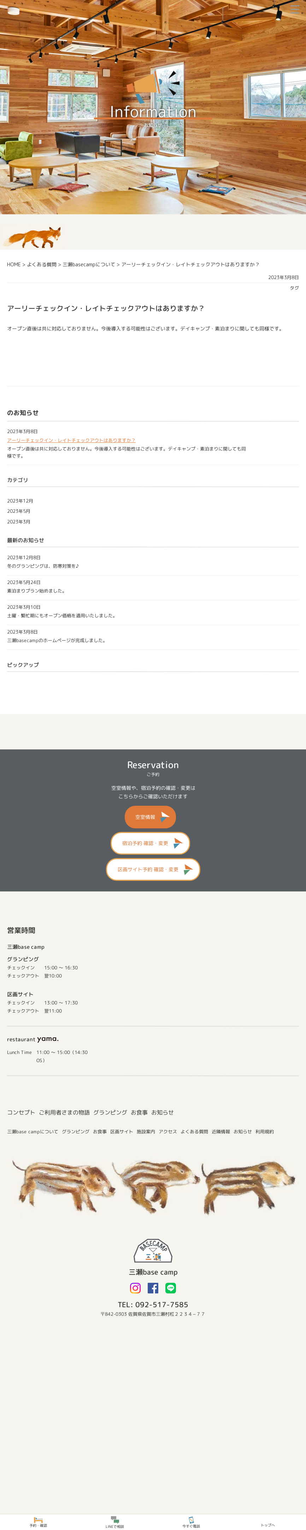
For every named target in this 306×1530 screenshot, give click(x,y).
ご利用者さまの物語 (64, 1112)
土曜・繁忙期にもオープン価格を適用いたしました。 (62, 615)
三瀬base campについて (32, 1131)
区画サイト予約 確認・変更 (147, 869)
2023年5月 (18, 511)
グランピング (110, 1112)
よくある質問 (194, 1131)
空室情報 (145, 817)
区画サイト (121, 1131)
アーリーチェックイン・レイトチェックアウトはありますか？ (71, 440)
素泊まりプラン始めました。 (37, 591)
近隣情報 (221, 1131)
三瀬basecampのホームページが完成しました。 (57, 640)
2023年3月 (18, 521)
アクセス (168, 1131)
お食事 (139, 1112)
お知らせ (162, 1112)
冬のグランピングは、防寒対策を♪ (43, 566)
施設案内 (146, 1131)
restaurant (32, 1039)
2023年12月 (20, 501)
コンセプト (21, 1112)
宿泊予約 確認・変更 (145, 843)
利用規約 (264, 1131)
